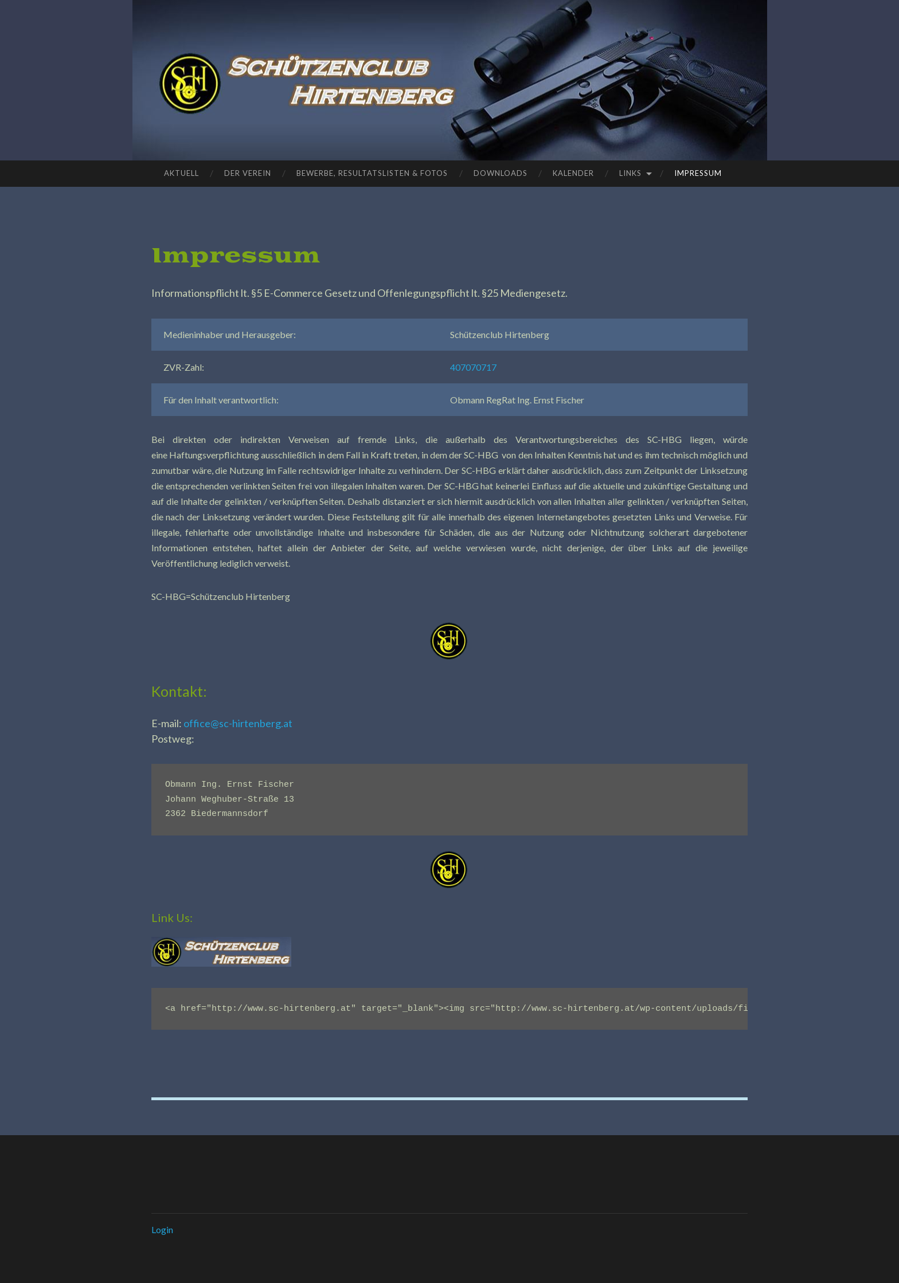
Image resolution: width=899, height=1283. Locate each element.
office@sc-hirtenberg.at (237, 723)
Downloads (500, 173)
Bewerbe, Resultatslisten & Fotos (372, 173)
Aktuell (181, 173)
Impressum (698, 173)
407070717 (473, 367)
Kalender (573, 173)
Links (630, 173)
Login (162, 1229)
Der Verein (247, 173)
